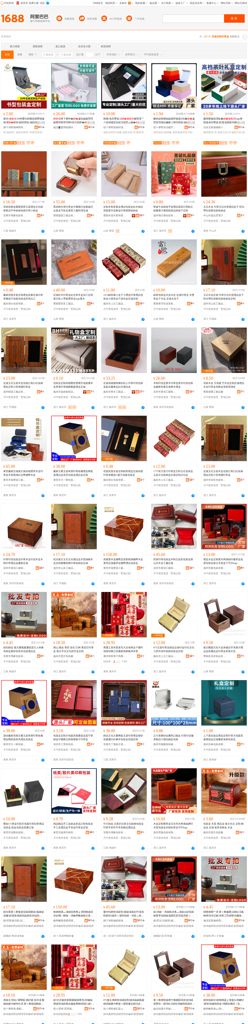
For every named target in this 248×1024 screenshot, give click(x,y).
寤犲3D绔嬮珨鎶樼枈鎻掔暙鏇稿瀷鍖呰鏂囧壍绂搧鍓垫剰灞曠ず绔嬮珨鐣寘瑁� (23, 120)
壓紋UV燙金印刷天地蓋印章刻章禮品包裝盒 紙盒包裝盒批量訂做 (23, 825)
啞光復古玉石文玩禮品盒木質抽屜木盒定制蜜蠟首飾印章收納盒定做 (73, 561)
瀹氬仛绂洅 (224, 132)
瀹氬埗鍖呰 (22, 132)
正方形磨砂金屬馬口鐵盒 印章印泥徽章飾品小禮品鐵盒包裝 (173, 737)
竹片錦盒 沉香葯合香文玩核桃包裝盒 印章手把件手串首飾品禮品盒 (123, 825)
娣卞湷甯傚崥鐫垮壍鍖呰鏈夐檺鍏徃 (14, 127)
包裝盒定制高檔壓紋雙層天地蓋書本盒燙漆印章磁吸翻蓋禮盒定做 (73, 385)
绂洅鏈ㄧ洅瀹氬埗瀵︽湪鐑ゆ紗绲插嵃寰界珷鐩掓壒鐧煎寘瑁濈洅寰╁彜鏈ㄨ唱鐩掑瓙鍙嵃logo (173, 913)
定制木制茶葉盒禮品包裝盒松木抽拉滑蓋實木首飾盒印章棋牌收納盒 (123, 208)
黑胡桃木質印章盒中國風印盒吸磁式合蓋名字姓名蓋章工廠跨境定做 (73, 208)
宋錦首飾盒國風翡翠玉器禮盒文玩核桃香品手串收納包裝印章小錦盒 (23, 208)
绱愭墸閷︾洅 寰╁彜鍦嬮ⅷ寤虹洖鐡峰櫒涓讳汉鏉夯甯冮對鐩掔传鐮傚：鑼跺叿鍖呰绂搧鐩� (223, 913)
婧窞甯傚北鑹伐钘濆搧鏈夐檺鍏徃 (14, 920)
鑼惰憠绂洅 (210, 132)
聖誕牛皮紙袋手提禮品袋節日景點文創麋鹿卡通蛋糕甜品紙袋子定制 (173, 208)
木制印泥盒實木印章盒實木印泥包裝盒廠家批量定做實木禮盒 (173, 385)
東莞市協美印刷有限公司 (64, 832)
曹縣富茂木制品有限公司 (214, 656)
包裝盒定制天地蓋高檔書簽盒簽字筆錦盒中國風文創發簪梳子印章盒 (73, 737)
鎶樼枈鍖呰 (36, 132)
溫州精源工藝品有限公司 (14, 391)
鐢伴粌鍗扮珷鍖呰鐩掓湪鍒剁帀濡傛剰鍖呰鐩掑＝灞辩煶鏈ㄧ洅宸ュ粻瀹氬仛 (123, 913)
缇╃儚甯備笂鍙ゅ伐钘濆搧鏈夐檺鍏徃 (114, 1008)
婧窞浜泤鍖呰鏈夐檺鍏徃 (164, 920)
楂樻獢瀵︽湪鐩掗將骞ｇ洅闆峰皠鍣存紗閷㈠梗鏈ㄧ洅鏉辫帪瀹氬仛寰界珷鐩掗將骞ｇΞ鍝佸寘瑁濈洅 (73, 913)
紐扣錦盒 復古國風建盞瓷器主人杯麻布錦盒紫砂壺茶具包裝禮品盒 (23, 649)
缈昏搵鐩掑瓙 (179, 132)
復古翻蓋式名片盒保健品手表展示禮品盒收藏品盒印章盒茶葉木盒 (223, 649)
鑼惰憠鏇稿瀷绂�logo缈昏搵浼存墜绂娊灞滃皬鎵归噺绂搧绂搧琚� (222, 120)
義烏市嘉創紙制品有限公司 (64, 391)
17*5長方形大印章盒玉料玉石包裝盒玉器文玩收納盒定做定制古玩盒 (173, 473)
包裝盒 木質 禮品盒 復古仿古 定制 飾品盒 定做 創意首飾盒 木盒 (223, 825)
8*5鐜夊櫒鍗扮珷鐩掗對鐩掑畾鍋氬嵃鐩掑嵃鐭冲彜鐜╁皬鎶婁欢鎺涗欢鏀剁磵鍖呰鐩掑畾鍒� (123, 1002)
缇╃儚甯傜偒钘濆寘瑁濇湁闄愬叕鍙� (114, 127)
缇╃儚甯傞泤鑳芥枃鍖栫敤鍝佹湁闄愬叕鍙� (164, 127)
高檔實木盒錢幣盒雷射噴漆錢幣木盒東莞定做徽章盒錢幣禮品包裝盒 (123, 561)
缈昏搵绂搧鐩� (162, 132)
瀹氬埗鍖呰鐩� (112, 132)
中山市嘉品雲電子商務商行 (214, 215)
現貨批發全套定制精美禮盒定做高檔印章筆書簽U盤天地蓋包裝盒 (123, 473)
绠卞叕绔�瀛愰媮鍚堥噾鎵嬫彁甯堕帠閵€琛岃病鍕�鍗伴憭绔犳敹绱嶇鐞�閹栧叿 (73, 120)
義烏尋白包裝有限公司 (14, 303)
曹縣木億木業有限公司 (114, 215)
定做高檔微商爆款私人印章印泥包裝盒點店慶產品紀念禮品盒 (123, 385)
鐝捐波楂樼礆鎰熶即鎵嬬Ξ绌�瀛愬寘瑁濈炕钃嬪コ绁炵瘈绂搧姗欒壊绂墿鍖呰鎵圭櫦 (174, 120)
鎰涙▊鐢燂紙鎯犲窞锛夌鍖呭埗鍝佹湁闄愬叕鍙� (64, 127)
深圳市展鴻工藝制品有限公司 (164, 391)
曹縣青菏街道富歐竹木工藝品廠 (164, 303)
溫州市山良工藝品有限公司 (214, 303)
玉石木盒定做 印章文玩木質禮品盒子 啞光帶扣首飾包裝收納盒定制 (223, 297)
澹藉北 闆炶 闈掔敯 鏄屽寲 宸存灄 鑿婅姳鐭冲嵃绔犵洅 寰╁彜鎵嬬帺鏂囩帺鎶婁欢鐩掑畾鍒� (23, 1002)
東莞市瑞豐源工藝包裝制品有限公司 (14, 479)
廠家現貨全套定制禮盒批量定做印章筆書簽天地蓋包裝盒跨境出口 (23, 297)
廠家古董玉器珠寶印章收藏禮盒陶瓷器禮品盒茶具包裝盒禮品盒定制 (73, 473)
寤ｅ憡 (41, 122)
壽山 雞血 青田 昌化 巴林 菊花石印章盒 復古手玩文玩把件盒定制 (73, 649)
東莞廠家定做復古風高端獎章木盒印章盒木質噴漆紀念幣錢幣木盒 (23, 473)
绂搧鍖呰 (9, 132)
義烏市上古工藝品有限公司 (114, 303)
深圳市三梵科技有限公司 (64, 744)
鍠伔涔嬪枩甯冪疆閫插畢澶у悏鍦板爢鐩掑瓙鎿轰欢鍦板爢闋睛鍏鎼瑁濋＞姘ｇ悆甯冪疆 (73, 1002)
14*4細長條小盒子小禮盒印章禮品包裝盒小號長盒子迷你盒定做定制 (123, 297)
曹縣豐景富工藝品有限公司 (64, 303)
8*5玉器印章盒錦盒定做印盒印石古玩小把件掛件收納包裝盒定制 (173, 649)
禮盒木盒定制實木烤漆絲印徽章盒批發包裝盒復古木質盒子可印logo (223, 561)
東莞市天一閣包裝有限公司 (64, 479)
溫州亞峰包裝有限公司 (214, 744)
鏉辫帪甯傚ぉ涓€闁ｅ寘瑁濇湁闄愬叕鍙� (214, 1008)
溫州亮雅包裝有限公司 (214, 568)
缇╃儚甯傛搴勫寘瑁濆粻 (14, 1008)
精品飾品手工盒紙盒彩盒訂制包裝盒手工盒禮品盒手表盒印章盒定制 (73, 825)
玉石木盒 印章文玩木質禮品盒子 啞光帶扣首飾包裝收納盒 (223, 208)
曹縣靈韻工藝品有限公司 (64, 215)
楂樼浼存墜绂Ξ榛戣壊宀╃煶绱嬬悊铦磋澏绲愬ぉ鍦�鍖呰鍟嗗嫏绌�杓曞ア (123, 120)
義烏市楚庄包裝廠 (63, 656)
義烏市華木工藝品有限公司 (114, 391)
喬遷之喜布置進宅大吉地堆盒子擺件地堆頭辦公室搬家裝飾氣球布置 (123, 649)
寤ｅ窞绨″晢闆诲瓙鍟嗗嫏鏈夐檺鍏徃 (64, 1008)
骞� (41, 127)
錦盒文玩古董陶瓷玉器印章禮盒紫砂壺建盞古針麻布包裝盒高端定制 (123, 737)
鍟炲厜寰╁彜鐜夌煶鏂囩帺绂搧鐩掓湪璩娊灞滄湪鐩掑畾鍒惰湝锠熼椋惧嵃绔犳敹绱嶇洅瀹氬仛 (23, 913)
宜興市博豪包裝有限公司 (14, 215)
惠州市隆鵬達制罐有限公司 (164, 744)
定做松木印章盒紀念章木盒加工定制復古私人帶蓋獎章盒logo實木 (73, 297)
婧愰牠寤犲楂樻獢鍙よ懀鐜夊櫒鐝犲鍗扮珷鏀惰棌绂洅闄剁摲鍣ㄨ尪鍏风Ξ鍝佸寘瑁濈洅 (223, 1002)
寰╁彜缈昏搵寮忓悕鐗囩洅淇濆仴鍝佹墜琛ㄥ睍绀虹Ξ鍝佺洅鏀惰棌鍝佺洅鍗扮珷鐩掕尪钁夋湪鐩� (174, 1002)
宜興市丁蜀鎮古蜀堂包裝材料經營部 (114, 744)
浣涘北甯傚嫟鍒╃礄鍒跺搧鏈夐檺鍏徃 (214, 127)
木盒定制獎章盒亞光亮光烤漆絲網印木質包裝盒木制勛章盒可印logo (173, 825)
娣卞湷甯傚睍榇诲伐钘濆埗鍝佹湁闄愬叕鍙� (114, 920)
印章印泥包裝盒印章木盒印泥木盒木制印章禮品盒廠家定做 (23, 561)
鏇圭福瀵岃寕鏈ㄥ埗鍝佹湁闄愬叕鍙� (164, 1008)
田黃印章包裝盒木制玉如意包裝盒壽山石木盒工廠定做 (173, 561)
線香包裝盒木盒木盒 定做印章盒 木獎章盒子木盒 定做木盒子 (173, 297)
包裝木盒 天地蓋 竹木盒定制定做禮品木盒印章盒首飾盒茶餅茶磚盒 (223, 385)
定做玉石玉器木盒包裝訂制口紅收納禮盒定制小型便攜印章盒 (23, 385)
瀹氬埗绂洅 (129, 132)
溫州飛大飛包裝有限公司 (164, 215)
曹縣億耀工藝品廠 (213, 391)
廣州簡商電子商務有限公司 (114, 656)
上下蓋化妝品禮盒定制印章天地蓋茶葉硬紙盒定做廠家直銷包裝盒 (223, 737)
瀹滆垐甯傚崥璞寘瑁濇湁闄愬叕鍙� (214, 920)
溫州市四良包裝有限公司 (214, 479)
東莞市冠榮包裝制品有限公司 (14, 832)
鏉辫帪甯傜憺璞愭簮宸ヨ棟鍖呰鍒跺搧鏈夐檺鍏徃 (64, 920)
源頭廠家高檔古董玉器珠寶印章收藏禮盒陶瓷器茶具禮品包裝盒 (23, 737)
